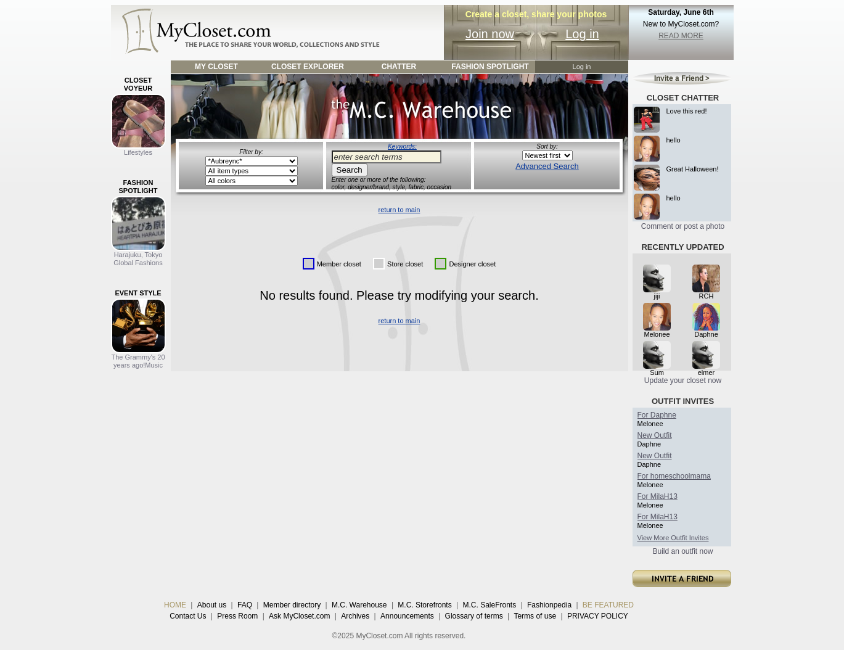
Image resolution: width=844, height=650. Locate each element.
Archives (355, 616)
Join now (489, 34)
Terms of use (535, 616)
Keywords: (402, 146)
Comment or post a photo (682, 226)
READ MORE (680, 35)
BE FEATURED (608, 605)
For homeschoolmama (674, 476)
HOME (175, 605)
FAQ (244, 605)
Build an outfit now (682, 551)
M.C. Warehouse (359, 605)
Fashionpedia (549, 605)
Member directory (292, 605)
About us (211, 605)
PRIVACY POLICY (597, 616)
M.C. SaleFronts (490, 605)
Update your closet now (682, 380)
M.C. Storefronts (424, 605)
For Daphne (656, 415)
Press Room (237, 616)
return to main (399, 209)
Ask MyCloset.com (299, 616)
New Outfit (654, 435)
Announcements (407, 616)
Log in (582, 34)
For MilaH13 (657, 496)
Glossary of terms (474, 616)
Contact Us (188, 616)
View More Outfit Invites (673, 537)
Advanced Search (547, 166)
